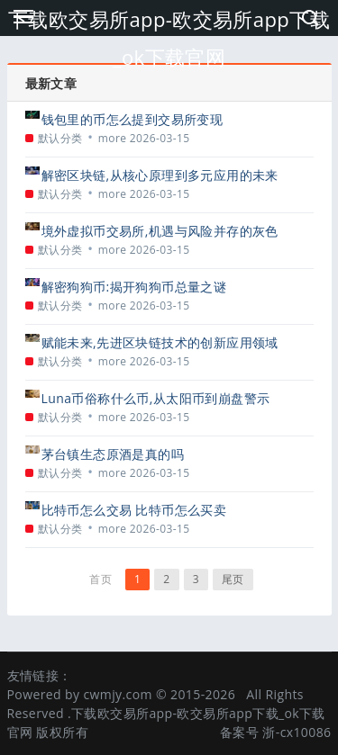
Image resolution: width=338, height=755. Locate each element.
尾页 (233, 579)
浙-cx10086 (296, 732)
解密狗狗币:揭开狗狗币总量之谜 (134, 286)
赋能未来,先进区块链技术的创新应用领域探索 (160, 342)
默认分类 (60, 138)
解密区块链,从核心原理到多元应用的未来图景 (160, 175)
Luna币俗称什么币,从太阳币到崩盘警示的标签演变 (155, 398)
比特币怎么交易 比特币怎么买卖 (134, 509)
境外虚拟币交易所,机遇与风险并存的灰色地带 (160, 230)
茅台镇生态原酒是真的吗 (112, 454)
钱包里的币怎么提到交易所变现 (132, 119)
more (112, 138)
